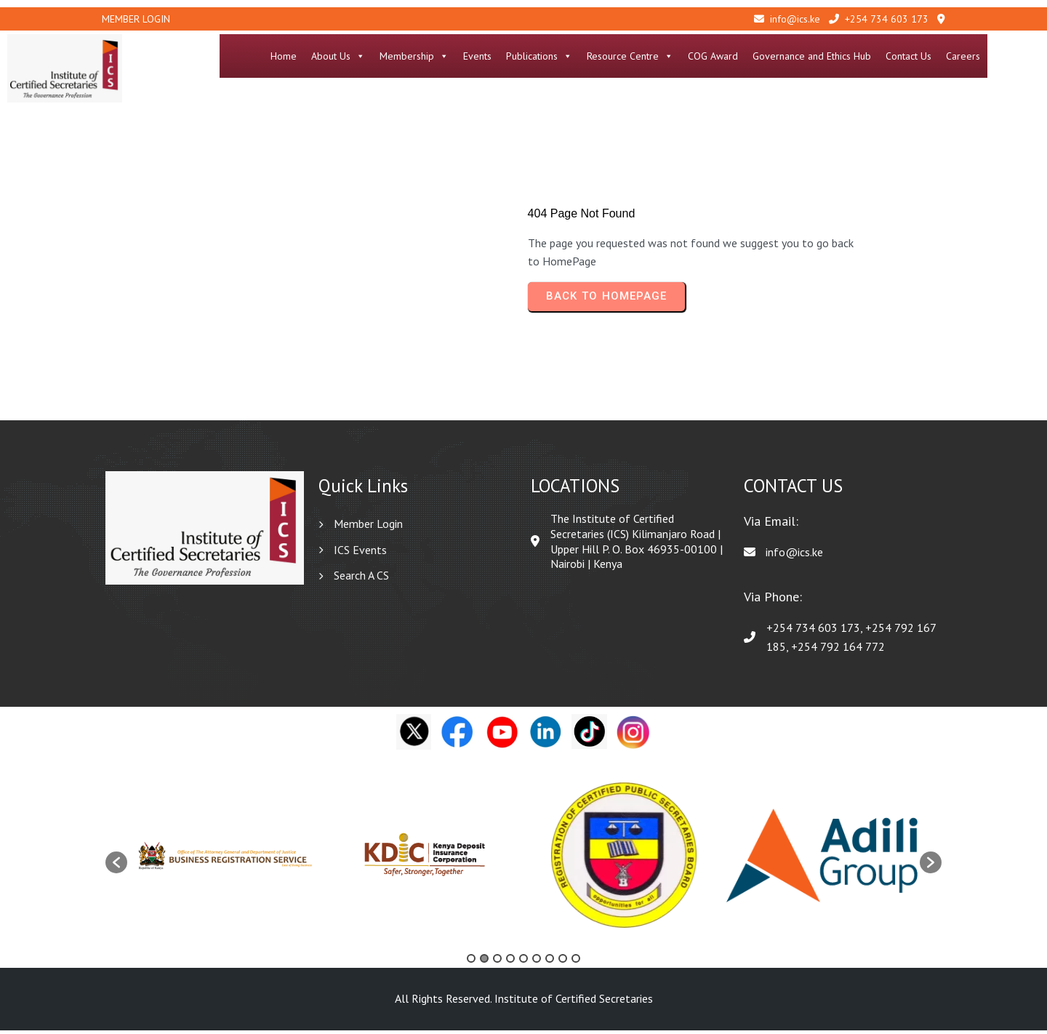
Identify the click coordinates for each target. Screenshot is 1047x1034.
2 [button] (484, 962)
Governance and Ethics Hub (864, 56)
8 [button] (562, 962)
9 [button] (575, 962)
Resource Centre (682, 56)
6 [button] (536, 962)
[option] (226, 859)
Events (530, 56)
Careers (1015, 56)
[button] (116, 866)
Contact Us (961, 56)
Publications (591, 56)
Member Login (136, 18)
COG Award (765, 56)
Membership (466, 56)
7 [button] (549, 962)
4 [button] (510, 962)
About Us (390, 56)
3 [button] (497, 962)
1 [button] (471, 962)
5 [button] (523, 962)
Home (336, 56)
